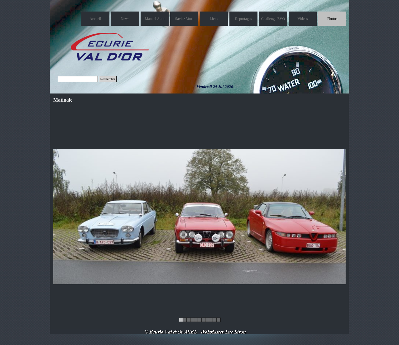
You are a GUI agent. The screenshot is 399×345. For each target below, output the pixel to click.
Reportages (243, 19)
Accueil (95, 19)
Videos (302, 19)
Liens (214, 19)
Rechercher (107, 79)
